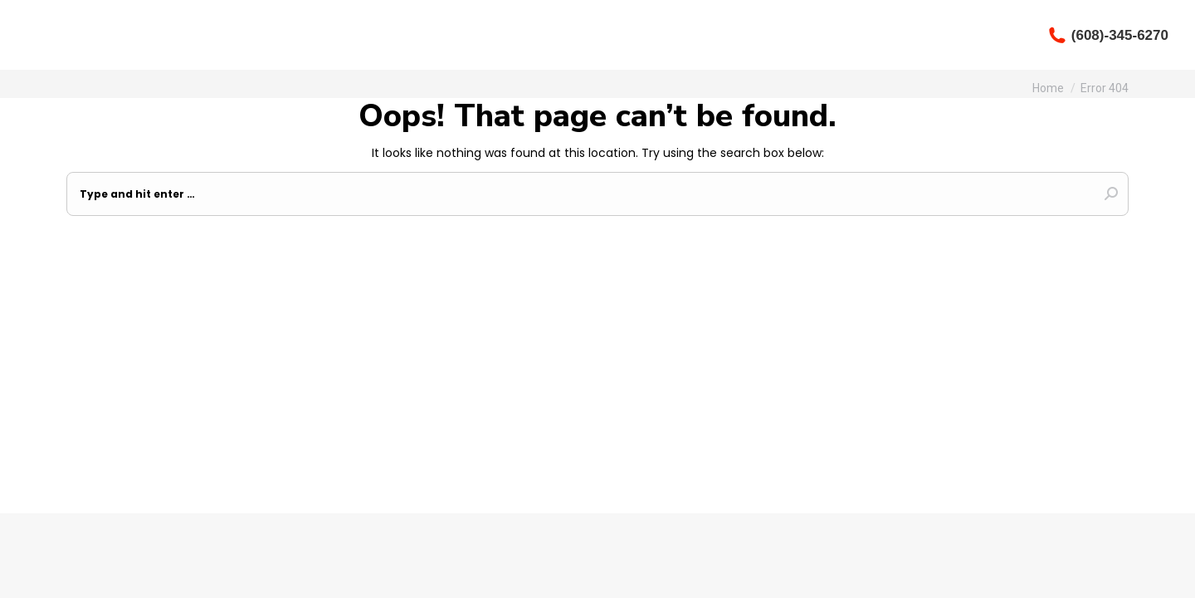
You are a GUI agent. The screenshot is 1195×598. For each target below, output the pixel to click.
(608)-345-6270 (1108, 35)
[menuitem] (597, 35)
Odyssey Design (776, 494)
